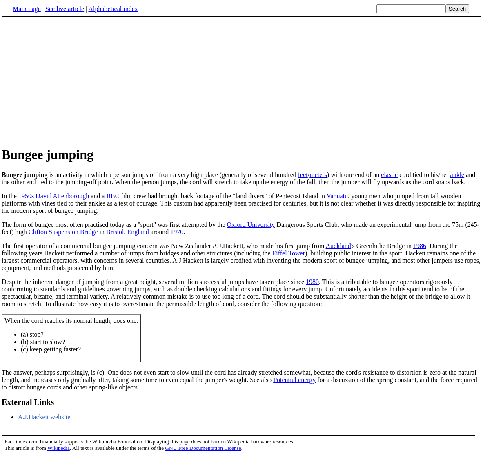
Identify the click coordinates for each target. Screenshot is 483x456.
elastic (389, 174)
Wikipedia (58, 448)
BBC (112, 195)
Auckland (338, 245)
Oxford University (251, 224)
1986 (419, 245)
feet (303, 174)
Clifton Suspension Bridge (63, 231)
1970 (176, 231)
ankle (457, 174)
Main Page (27, 8)
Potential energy (294, 379)
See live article (64, 8)
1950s (26, 195)
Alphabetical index (113, 8)
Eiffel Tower (288, 253)
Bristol (115, 231)
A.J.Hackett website (44, 417)
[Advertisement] (70, 81)
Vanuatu (337, 195)
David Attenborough (62, 195)
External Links (28, 402)
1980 (312, 281)
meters (318, 174)
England (138, 231)
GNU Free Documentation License (203, 448)
